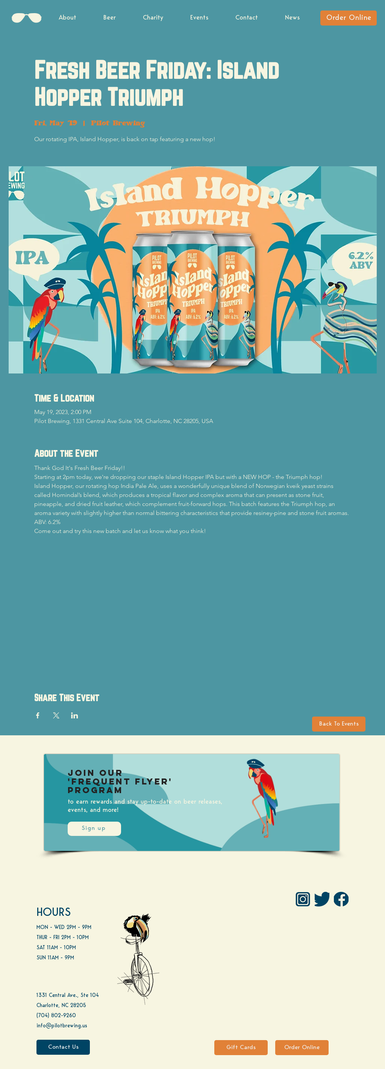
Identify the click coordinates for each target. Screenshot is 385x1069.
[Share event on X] (56, 715)
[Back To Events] (338, 724)
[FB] (341, 899)
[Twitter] (322, 899)
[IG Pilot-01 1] (303, 899)
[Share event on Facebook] (37, 715)
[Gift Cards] (241, 1047)
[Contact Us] (63, 1047)
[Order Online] (348, 18)
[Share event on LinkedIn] (74, 715)
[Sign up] (94, 829)
